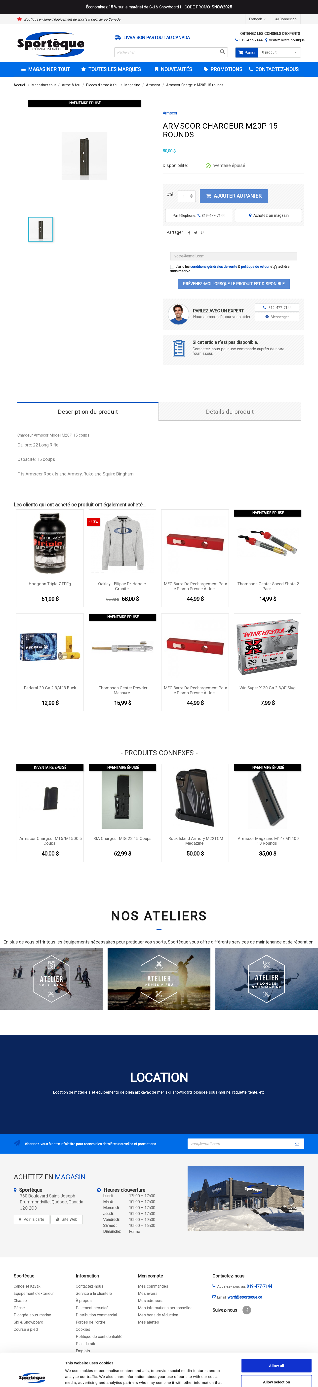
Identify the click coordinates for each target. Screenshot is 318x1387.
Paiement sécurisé (92, 1307)
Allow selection (276, 1351)
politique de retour (255, 267)
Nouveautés (175, 69)
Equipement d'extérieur (34, 1293)
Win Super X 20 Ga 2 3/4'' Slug (267, 687)
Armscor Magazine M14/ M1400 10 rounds (268, 841)
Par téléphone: (199, 215)
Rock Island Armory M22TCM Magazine (195, 841)
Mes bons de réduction (158, 1315)
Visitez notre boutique (287, 40)
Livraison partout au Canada (156, 37)
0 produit (280, 52)
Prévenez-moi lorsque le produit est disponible (233, 283)
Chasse (20, 1300)
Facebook (246, 1310)
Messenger (277, 317)
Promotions (225, 69)
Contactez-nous (89, 1286)
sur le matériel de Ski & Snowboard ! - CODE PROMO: (159, 7)
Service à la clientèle (94, 1293)
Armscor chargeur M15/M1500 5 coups (50, 841)
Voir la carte (34, 1219)
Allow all (276, 1334)
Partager (189, 234)
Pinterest (202, 234)
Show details (260, 1377)
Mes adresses (150, 1300)
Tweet (195, 234)
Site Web (70, 1219)
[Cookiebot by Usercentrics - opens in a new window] (32, 1377)
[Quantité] (184, 196)
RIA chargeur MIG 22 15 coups (122, 838)
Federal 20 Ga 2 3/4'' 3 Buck (50, 687)
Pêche (19, 1307)
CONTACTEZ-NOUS (276, 69)
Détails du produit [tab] (230, 411)
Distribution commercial (96, 1315)
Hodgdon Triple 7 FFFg (50, 583)
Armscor (170, 113)
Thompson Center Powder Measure (123, 690)
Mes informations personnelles (165, 1307)
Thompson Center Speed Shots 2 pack (268, 586)
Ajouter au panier (234, 196)
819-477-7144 (250, 40)
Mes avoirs (148, 1293)
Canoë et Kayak (27, 1286)
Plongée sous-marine (32, 1315)
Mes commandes (153, 1286)
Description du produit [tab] (88, 411)
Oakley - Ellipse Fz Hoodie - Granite (123, 586)
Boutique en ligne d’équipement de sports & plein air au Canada (72, 19)
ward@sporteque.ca (245, 1297)
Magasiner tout (48, 69)
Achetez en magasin (268, 215)
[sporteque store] (246, 1198)
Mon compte (150, 1275)
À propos (84, 1300)
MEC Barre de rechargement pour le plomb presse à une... (195, 586)
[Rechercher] (171, 52)
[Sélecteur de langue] (258, 19)
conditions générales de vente (213, 267)
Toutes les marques (114, 69)
